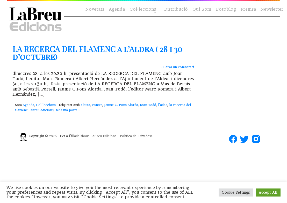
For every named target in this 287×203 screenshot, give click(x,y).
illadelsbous (80, 136)
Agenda (117, 9)
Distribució (176, 9)
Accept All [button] (268, 192)
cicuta (85, 105)
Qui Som (201, 9)
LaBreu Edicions (103, 136)
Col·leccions (142, 9)
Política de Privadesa (136, 136)
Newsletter (272, 9)
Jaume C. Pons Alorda (121, 105)
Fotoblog (226, 9)
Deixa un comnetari (178, 67)
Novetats (94, 9)
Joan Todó (148, 105)
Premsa (248, 9)
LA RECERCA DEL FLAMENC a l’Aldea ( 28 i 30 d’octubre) (97, 53)
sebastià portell (67, 110)
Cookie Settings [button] (236, 192)
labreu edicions (42, 110)
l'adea (162, 105)
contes (97, 105)
